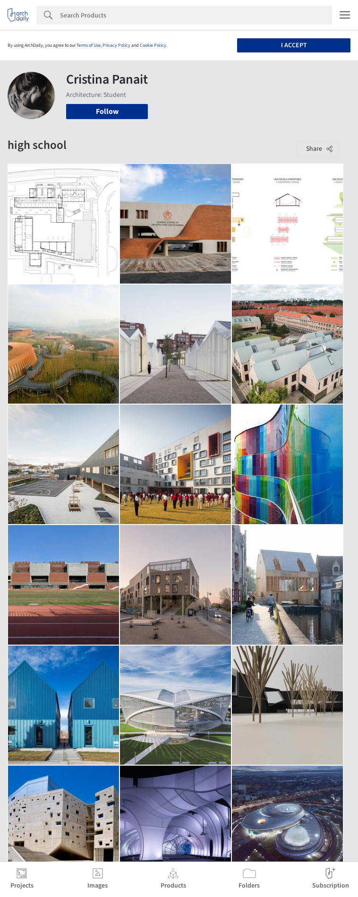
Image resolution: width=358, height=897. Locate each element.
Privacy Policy (116, 45)
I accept (294, 45)
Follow (107, 111)
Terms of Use (89, 45)
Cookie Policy (153, 45)
